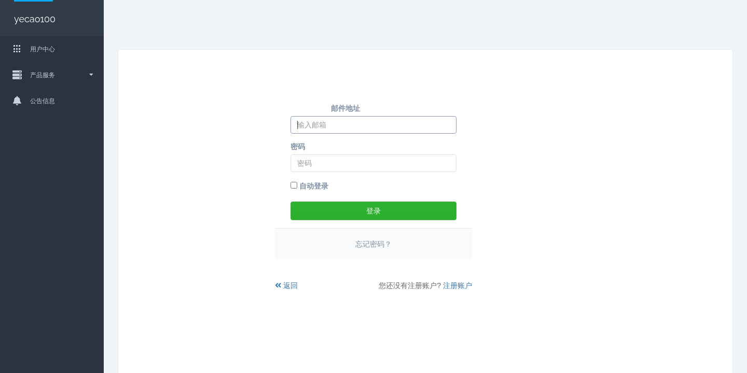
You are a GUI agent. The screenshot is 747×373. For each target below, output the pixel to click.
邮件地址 (345, 108)
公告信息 (29, 100)
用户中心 (29, 48)
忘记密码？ (373, 244)
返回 (286, 285)
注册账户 (457, 285)
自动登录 (309, 186)
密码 (297, 146)
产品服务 (48, 74)
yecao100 (33, 18)
